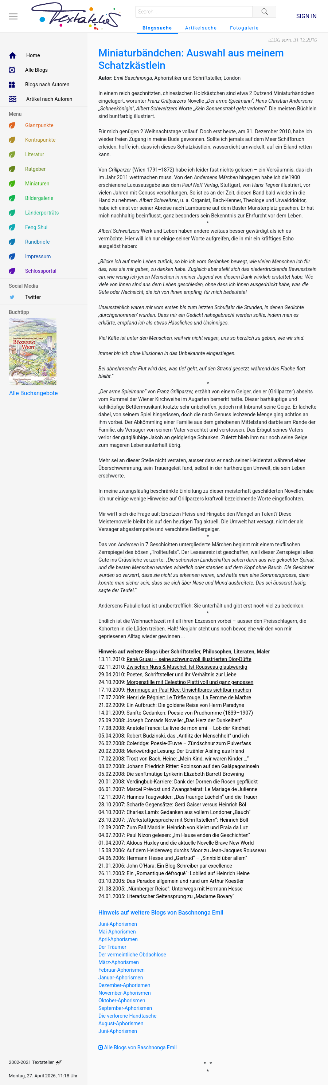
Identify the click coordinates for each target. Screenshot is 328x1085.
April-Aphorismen (118, 939)
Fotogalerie (244, 28)
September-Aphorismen (125, 1008)
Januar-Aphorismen (120, 977)
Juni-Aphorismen (117, 924)
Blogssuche (157, 28)
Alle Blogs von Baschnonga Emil (137, 1047)
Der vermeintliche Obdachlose (132, 955)
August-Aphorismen (121, 1023)
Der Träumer (112, 947)
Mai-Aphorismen (117, 932)
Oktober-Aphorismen (121, 1000)
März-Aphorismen (118, 962)
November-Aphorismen (124, 993)
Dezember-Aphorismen (124, 985)
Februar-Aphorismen (121, 970)
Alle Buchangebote (33, 393)
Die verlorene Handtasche (127, 1016)
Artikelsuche (201, 28)
